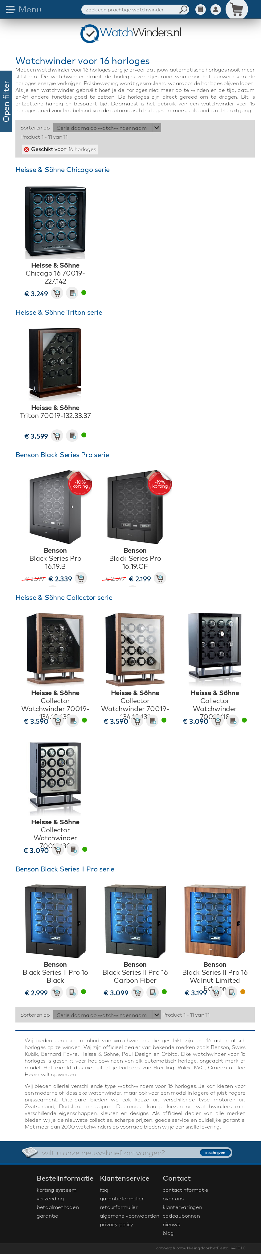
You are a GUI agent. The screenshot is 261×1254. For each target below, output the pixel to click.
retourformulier (119, 1207)
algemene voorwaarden (129, 1215)
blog (168, 1233)
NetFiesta (219, 1247)
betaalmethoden (58, 1207)
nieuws (171, 1224)
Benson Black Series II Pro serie (64, 869)
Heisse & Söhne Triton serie (58, 312)
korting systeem (56, 1189)
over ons (173, 1198)
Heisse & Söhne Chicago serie (62, 169)
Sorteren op (35, 127)
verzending (50, 1198)
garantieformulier (122, 1198)
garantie (47, 1215)
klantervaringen (182, 1207)
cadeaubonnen (181, 1215)
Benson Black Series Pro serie (62, 454)
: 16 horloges (63, 149)
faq (104, 1189)
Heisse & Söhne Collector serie (63, 597)
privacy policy (116, 1224)
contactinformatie (185, 1189)
